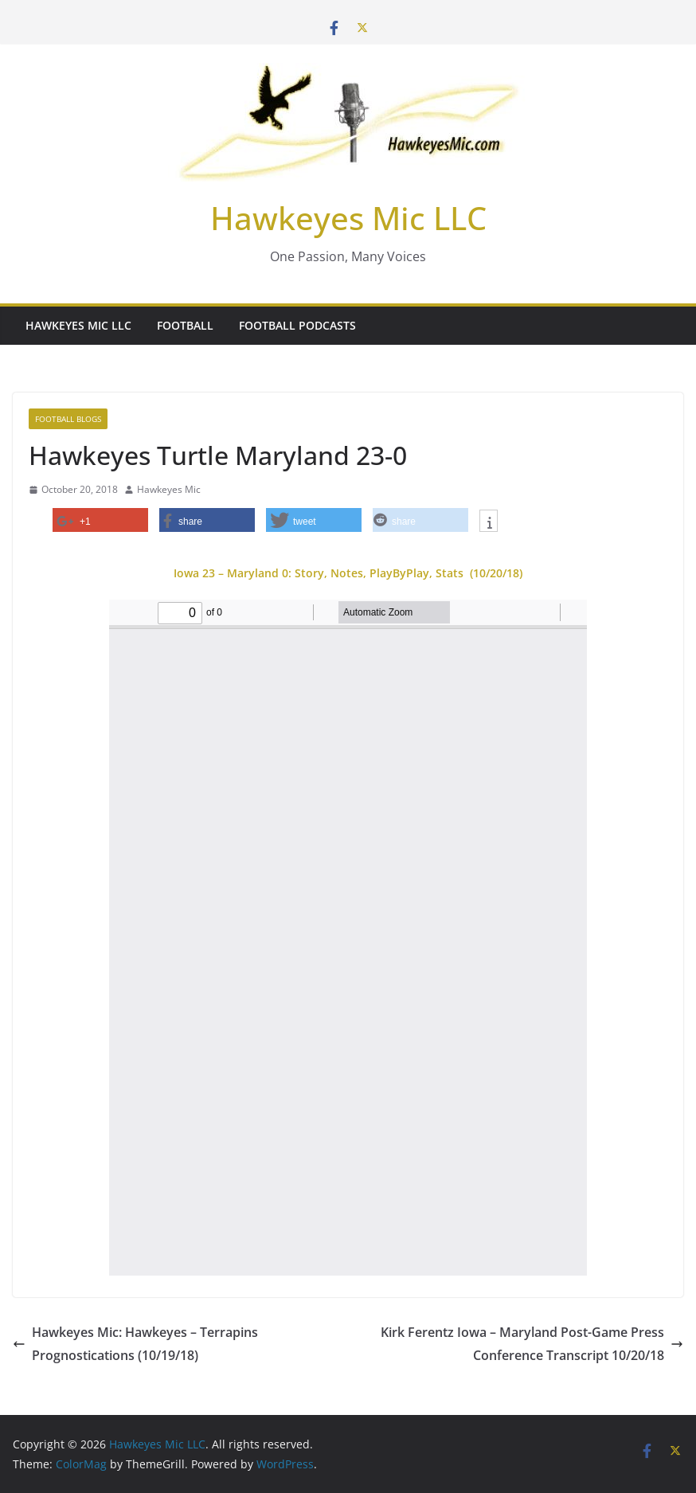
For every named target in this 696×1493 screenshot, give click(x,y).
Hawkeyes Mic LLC (348, 218)
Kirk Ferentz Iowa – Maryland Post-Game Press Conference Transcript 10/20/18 (532, 1343)
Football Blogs (68, 418)
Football (185, 325)
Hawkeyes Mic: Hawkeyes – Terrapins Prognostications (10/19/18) (135, 1343)
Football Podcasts (297, 325)
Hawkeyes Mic (169, 489)
